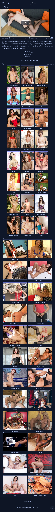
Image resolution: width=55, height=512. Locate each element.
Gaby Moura (41, 171)
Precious (13, 107)
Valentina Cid (40, 324)
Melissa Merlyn (41, 193)
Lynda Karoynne (15, 324)
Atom (27, 214)
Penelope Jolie (13, 85)
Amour (40, 452)
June (41, 236)
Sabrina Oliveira (40, 281)
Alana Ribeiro (15, 431)
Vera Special (27, 171)
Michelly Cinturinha (40, 495)
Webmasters (27, 502)
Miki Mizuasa (27, 150)
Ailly (15, 474)
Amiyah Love (40, 367)
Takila (41, 128)
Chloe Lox (40, 410)
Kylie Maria (41, 107)
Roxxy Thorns (13, 236)
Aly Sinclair (15, 259)
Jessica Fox (13, 150)
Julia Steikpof (40, 474)
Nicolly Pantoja (15, 388)
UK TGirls (4, 7)
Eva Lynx (39, 345)
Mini (15, 495)
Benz (41, 150)
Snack (27, 193)
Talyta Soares (40, 388)
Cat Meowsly (27, 128)
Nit (40, 259)
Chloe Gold (27, 236)
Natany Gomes (41, 85)
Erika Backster (13, 214)
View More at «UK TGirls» (27, 60)
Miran (15, 410)
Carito (13, 193)
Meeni (13, 128)
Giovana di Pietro (27, 107)
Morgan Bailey (27, 85)
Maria (15, 367)
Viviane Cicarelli (40, 302)
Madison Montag (15, 345)
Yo (15, 281)
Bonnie (11, 38)
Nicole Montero (41, 214)
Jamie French (15, 452)
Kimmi (14, 171)
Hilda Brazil (39, 431)
